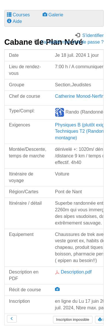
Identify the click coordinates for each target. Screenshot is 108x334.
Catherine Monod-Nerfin (79, 96)
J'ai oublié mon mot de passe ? (69, 42)
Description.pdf (73, 271)
